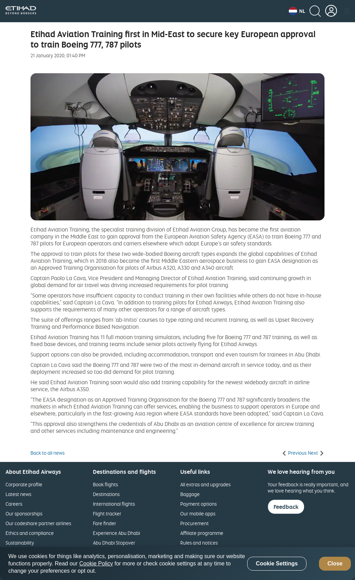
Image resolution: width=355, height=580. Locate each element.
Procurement (194, 523)
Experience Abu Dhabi (116, 533)
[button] (297, 11)
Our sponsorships (24, 513)
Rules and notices (199, 542)
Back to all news (47, 453)
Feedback (286, 507)
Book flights (105, 484)
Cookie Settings (277, 563)
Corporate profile (24, 484)
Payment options (198, 504)
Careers (14, 504)
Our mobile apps (197, 513)
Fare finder (104, 523)
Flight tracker (107, 513)
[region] (177, 563)
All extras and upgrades (205, 484)
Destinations (106, 494)
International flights (114, 504)
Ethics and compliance (30, 533)
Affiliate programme (201, 533)
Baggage (190, 494)
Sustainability (20, 542)
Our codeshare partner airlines (38, 523)
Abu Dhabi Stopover (114, 542)
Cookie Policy (96, 563)
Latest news (18, 494)
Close (335, 563)
